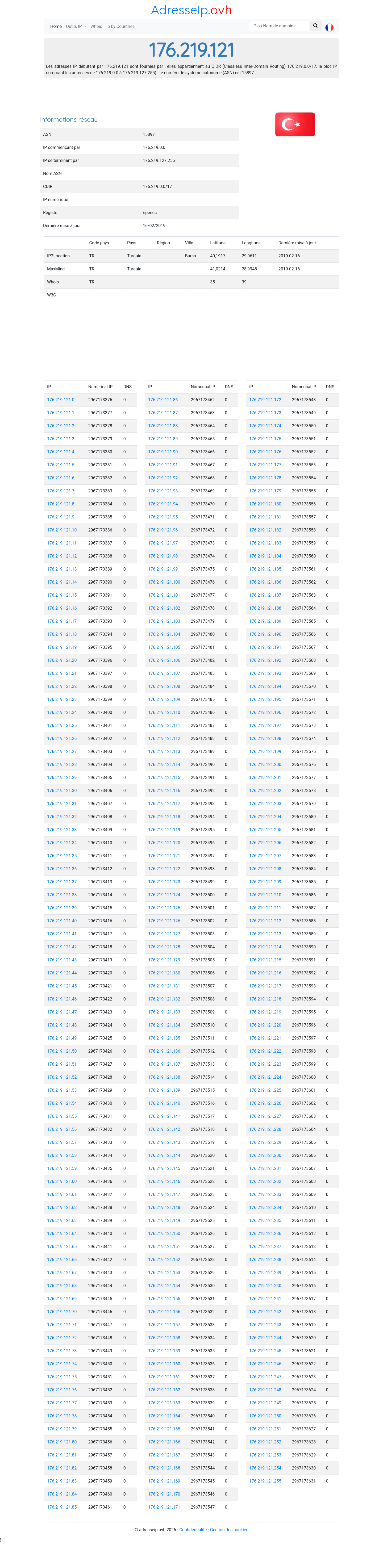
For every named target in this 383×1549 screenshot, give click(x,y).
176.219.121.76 (62, 1389)
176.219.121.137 (164, 1064)
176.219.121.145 (164, 1168)
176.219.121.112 (164, 738)
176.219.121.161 (164, 1376)
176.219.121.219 (265, 1012)
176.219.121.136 (164, 1051)
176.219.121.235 (265, 1220)
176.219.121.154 (164, 1285)
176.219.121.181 (265, 517)
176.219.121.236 (265, 1233)
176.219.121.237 (265, 1246)
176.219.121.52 (62, 1077)
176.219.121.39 (62, 907)
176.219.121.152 (164, 1259)
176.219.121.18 (62, 634)
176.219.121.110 (164, 712)
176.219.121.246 (265, 1363)
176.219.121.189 (265, 621)
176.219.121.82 (62, 1468)
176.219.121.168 (164, 1468)
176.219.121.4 (60, 451)
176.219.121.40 (62, 920)
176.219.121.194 (265, 686)
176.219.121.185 (265, 569)
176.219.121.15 (62, 595)
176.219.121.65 (62, 1246)
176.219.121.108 (164, 686)
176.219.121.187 (265, 595)
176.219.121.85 (62, 1507)
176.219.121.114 (164, 764)
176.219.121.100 (164, 582)
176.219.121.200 (265, 764)
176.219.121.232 (265, 1181)
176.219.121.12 (62, 556)
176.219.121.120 (164, 842)
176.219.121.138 (164, 1077)
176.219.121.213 (265, 933)
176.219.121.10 (62, 530)
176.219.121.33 (62, 829)
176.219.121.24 (62, 712)
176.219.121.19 (62, 647)
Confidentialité (193, 1529)
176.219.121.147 (164, 1194)
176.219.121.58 (62, 1155)
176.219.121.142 (164, 1129)
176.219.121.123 (164, 881)
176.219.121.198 (265, 738)
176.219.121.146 (164, 1181)
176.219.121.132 (164, 999)
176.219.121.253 (265, 1455)
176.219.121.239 (265, 1272)
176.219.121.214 (265, 946)
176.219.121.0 (60, 399)
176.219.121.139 (164, 1090)
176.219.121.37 (62, 881)
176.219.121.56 (62, 1129)
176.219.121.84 (62, 1494)
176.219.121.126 (164, 920)
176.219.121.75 (62, 1376)
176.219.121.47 (62, 1012)
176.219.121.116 (164, 790)
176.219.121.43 (62, 959)
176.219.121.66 (62, 1259)
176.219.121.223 (265, 1064)
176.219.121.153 (164, 1272)
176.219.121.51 (62, 1064)
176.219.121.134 (164, 1025)
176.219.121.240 (265, 1285)
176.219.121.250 (265, 1415)
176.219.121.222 (265, 1051)
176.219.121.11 (62, 543)
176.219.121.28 (62, 764)
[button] (329, 23)
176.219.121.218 (265, 999)
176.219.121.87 (163, 412)
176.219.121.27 (62, 751)
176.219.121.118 (164, 816)
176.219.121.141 (164, 1116)
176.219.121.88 (163, 425)
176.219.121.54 (62, 1103)
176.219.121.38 (62, 894)
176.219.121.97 (163, 543)
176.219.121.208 (265, 868)
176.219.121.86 (163, 399)
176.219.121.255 (265, 1481)
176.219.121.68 (62, 1285)
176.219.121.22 (62, 686)
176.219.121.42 (62, 946)
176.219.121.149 (164, 1220)
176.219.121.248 (265, 1389)
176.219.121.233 (265, 1194)
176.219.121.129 (164, 959)
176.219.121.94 (163, 503)
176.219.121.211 (265, 907)
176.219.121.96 (163, 530)
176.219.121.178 (265, 477)
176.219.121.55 (62, 1116)
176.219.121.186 (265, 582)
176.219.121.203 (265, 803)
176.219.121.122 (164, 868)
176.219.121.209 (265, 881)
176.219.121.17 (62, 621)
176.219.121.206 (265, 842)
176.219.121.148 (164, 1207)
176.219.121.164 (164, 1415)
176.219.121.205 (265, 829)
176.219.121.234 (265, 1207)
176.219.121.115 (164, 777)
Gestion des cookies (229, 1529)
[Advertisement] (191, 99)
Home (57, 26)
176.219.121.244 (265, 1337)
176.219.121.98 (163, 556)
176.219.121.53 (62, 1090)
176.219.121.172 (265, 399)
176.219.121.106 (164, 660)
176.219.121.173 (265, 412)
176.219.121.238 (265, 1259)
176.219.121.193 (265, 673)
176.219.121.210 (265, 894)
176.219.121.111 (164, 725)
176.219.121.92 (163, 477)
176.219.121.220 (265, 1025)
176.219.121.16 (62, 608)
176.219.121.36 (62, 868)
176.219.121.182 (265, 530)
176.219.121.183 (265, 543)
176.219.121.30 (62, 790)
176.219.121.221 (265, 1038)
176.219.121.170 (164, 1494)
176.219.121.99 (163, 569)
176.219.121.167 (164, 1455)
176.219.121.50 (62, 1051)
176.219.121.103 (164, 621)
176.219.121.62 (62, 1207)
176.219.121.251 (265, 1428)
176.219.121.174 (265, 425)
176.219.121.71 (62, 1324)
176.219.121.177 (265, 464)
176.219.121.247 (265, 1376)
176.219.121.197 (265, 725)
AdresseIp (179, 10)
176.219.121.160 (164, 1363)
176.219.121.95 (163, 517)
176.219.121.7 (60, 490)
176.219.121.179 (265, 490)
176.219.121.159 (164, 1350)
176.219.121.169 (164, 1481)
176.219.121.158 (164, 1337)
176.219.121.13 (62, 569)
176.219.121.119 (164, 829)
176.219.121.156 (164, 1311)
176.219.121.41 (62, 933)
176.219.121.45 (62, 986)
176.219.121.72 (62, 1337)
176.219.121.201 (265, 777)
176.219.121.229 (265, 1142)
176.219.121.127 (164, 933)
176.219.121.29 (62, 777)
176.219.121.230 (265, 1155)
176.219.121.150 (164, 1233)
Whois (96, 26)
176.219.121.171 (164, 1507)
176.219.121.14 (62, 582)
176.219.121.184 (265, 556)
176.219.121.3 (60, 438)
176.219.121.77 (62, 1402)
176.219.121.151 (164, 1246)
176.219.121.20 (62, 660)
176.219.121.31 (62, 803)
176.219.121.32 (62, 816)
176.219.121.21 (62, 673)
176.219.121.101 (164, 595)
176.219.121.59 (62, 1168)
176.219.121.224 (265, 1077)
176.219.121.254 (265, 1468)
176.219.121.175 (265, 438)
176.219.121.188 (265, 608)
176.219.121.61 (62, 1194)
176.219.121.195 (265, 699)
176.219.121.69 (62, 1298)
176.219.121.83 (62, 1481)
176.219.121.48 (62, 1025)
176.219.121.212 (265, 920)
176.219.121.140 (164, 1103)
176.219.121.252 (265, 1442)
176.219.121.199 (265, 751)
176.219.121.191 (265, 647)
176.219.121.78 (62, 1415)
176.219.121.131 (164, 986)
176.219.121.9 (60, 517)
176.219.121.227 (265, 1116)
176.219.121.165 (164, 1428)
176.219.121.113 (164, 751)
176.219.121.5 (60, 464)
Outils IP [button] (74, 26)
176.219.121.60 (62, 1181)
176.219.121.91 (163, 464)
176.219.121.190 (265, 634)
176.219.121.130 (164, 973)
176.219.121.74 (62, 1363)
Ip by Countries (120, 26)
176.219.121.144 (164, 1155)
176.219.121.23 (62, 699)
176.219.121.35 (62, 855)
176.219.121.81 (62, 1455)
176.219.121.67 (62, 1272)
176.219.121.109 (164, 699)
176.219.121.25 (62, 725)
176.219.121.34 (62, 842)
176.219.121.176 (265, 451)
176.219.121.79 (62, 1428)
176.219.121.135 (164, 1038)
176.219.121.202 (265, 790)
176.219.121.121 (164, 855)
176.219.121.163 (164, 1402)
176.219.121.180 (265, 503)
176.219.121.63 (62, 1220)
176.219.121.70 (62, 1311)
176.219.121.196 (265, 712)
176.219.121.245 (265, 1350)
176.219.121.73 (62, 1350)
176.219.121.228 (265, 1129)
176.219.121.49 (62, 1038)
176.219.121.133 (164, 1012)
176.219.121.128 (164, 946)
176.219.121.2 (60, 425)
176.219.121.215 (265, 959)
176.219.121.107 (164, 673)
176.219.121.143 (164, 1142)
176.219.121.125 (164, 907)
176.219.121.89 (163, 438)
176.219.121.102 (164, 608)
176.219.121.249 (265, 1402)
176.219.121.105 (164, 647)
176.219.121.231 (265, 1168)
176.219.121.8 (60, 503)
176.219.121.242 (265, 1311)
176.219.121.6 (60, 477)
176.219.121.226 (265, 1103)
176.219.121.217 (265, 986)
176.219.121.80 (62, 1442)
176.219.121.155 (164, 1298)
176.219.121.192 (265, 660)
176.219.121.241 (265, 1298)
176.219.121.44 (62, 973)
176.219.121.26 (62, 738)
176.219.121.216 (265, 973)
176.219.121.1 (60, 412)
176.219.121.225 (265, 1090)
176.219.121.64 (62, 1233)
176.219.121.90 (163, 451)
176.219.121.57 (62, 1142)
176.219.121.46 (62, 999)
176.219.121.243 (265, 1324)
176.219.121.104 (164, 634)
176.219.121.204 (265, 816)
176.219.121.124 (164, 894)
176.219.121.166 (164, 1442)
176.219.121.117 (164, 803)
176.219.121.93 (163, 490)
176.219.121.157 (164, 1324)
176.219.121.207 (265, 855)
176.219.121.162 (164, 1389)
